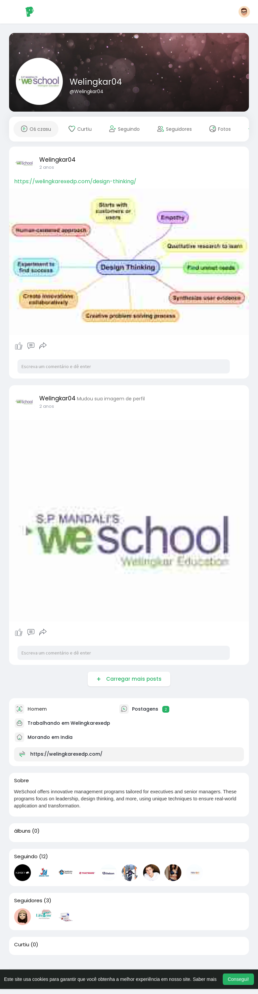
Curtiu (21, 944)
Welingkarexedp (90, 723)
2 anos (46, 167)
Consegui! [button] (238, 979)
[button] (244, 12)
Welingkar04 (96, 82)
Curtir (19, 346)
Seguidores (28, 900)
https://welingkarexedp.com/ (66, 754)
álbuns (22, 831)
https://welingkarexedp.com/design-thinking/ (75, 181)
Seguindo (26, 856)
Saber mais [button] (205, 979)
